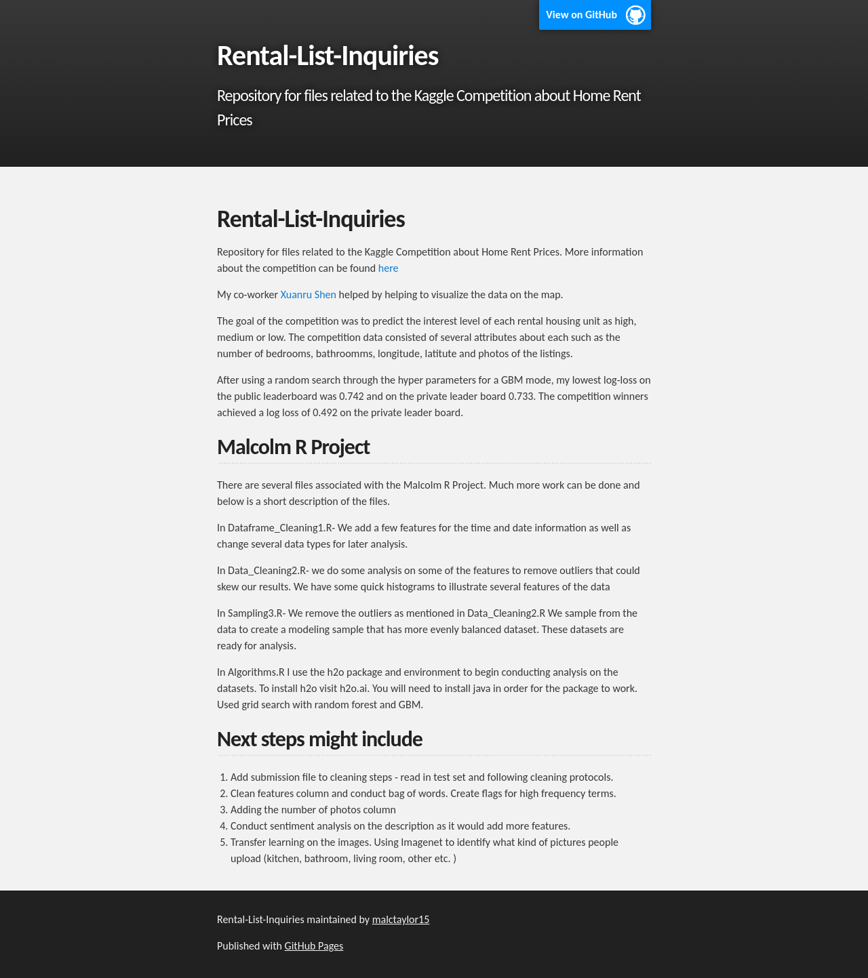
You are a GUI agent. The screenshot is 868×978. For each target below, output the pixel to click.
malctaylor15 (401, 919)
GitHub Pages (314, 945)
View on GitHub (581, 14)
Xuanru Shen (308, 294)
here (388, 268)
